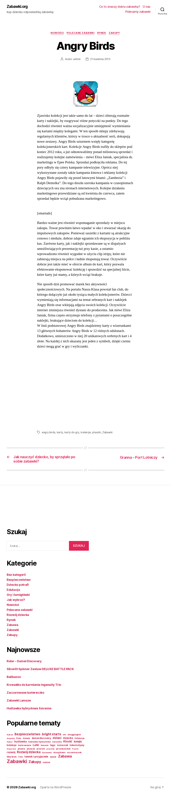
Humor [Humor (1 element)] (10, 743)
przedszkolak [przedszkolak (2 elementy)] (63, 750)
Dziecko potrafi (18, 586)
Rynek (102, 33)
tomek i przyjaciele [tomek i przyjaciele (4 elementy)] (36, 758)
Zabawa (12, 626)
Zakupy (115, 33)
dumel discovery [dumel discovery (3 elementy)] (41, 739)
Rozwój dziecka (18, 616)
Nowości (56, 33)
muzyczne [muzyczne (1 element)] (11, 750)
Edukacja (13, 591)
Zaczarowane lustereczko (25, 694)
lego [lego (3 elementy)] (52, 746)
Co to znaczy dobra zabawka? (119, 7)
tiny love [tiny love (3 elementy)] (12, 758)
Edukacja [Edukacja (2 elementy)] (79, 739)
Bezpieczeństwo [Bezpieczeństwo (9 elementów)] (27, 735)
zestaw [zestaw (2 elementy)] (46, 763)
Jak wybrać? (16, 601)
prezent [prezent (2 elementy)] (41, 750)
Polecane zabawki (80, 33)
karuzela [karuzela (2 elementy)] (57, 743)
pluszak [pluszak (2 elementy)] (31, 750)
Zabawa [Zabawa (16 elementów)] (65, 757)
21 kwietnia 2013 (100, 59)
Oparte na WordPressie (55, 788)
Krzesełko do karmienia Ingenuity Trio (34, 686)
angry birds (48, 432)
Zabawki (108, 432)
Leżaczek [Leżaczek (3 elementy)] (62, 746)
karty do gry (72, 432)
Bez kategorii (16, 576)
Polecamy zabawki (137, 12)
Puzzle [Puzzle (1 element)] (75, 750)
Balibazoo (14, 678)
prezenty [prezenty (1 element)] (50, 750)
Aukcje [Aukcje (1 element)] (10, 736)
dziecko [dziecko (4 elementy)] (68, 739)
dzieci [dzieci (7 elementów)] (57, 739)
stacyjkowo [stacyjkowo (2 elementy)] (59, 754)
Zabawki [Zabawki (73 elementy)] (17, 763)
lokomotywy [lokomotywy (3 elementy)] (77, 746)
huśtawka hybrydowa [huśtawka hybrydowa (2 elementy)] (39, 743)
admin (76, 59)
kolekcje (86, 432)
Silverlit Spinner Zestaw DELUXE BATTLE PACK (40, 670)
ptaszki (97, 432)
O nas (146, 7)
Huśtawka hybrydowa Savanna (29, 709)
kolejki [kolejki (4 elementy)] (78, 742)
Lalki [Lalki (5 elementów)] (36, 746)
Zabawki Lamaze (19, 702)
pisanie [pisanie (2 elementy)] (21, 750)
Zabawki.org (18, 7)
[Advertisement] (20, 512)
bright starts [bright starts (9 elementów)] (51, 735)
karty (60, 432)
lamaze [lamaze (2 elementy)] (44, 746)
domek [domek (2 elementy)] (26, 739)
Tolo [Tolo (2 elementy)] (20, 758)
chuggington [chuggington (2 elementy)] (74, 736)
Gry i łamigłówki (18, 596)
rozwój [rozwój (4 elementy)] (11, 753)
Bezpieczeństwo (19, 581)
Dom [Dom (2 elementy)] (18, 739)
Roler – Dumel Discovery (24, 662)
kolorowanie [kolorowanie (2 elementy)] (24, 746)
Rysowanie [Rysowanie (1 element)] (47, 754)
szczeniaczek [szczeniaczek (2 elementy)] (74, 754)
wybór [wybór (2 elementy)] (53, 758)
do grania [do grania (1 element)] (11, 740)
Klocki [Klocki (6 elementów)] (67, 742)
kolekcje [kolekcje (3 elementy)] (12, 746)
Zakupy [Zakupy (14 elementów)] (35, 763)
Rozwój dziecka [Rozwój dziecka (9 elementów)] (28, 753)
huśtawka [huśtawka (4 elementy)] (20, 742)
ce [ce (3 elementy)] (64, 735)
